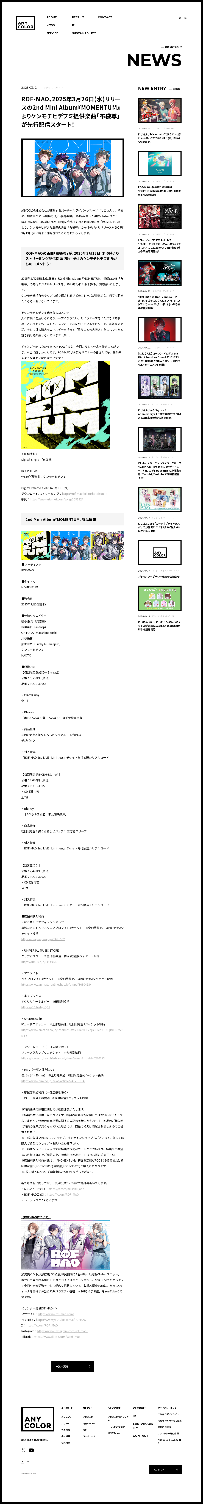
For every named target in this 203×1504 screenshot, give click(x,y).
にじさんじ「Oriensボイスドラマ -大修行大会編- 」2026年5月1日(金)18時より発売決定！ (159, 137)
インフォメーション (172, 570)
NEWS (50, 25)
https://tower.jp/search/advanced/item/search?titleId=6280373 (63, 1058)
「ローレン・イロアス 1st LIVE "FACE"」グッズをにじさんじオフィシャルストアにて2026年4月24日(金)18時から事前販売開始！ (159, 245)
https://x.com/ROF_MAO (63, 1194)
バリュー (65, 1423)
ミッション (66, 1417)
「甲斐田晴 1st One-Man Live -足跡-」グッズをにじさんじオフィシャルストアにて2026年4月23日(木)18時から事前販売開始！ (159, 302)
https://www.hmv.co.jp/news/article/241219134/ (53, 1081)
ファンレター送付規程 (168, 1433)
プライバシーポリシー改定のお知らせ (158, 576)
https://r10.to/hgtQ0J (35, 1007)
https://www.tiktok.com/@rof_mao (57, 1336)
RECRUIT (78, 17)
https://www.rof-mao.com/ (56, 1314)
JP (180, 18)
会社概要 (65, 1436)
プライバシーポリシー (168, 1407)
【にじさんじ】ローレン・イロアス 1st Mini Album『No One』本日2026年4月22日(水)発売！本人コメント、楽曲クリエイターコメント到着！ (159, 359)
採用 (85, 1429)
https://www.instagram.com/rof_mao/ (62, 1331)
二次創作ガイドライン (168, 1414)
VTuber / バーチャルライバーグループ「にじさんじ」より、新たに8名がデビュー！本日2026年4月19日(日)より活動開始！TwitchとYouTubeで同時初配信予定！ (160, 470)
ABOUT (51, 17)
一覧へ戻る (62, 1366)
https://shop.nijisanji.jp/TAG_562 (43, 939)
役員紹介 (65, 1442)
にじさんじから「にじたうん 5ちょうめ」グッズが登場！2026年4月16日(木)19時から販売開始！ (159, 625)
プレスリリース (57, 87)
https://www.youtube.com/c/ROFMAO (61, 1319)
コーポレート (157, 570)
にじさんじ (46, 87)
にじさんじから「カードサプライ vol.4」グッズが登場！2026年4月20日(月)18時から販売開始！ (159, 527)
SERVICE (52, 33)
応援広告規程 (164, 1426)
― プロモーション (116, 1426)
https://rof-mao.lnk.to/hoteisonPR (84, 493)
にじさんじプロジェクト (118, 1419)
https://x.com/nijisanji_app (66, 1189)
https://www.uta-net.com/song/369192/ (56, 499)
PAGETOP (158, 1469)
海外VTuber (89, 1423)
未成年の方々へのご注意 (170, 1420)
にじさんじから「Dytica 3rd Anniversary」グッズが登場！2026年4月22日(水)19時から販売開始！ (159, 413)
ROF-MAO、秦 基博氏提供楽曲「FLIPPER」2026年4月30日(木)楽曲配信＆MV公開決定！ (159, 190)
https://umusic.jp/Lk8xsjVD (39, 962)
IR (73, 25)
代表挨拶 (65, 1429)
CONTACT (105, 17)
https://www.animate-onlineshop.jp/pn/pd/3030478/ (56, 984)
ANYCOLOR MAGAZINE (169, 1441)
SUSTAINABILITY (84, 33)
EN (185, 18)
